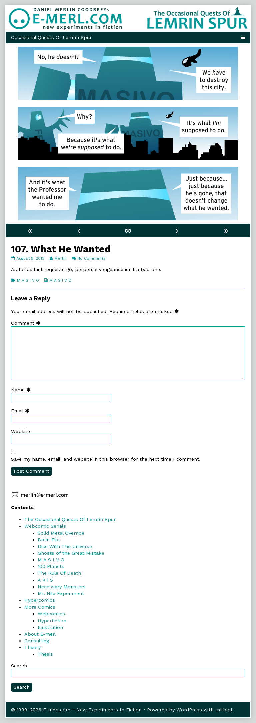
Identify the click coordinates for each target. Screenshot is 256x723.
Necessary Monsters (62, 586)
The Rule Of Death (59, 573)
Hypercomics (39, 600)
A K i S (45, 580)
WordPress (189, 709)
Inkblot (224, 709)
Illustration (50, 627)
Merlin (60, 258)
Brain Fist (49, 539)
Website (20, 431)
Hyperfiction (52, 620)
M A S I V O (28, 280)
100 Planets (51, 566)
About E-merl (40, 634)
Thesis (45, 654)
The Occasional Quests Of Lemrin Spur (70, 519)
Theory (32, 647)
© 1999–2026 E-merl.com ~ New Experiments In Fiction (76, 709)
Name (22, 389)
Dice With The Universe (65, 546)
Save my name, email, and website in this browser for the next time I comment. (105, 459)
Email (21, 410)
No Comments (91, 258)
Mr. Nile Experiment (61, 593)
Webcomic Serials (45, 526)
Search (19, 665)
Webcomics (51, 613)
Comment (27, 323)
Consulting (36, 640)
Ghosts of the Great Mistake (71, 553)
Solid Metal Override (61, 533)
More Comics (39, 607)
